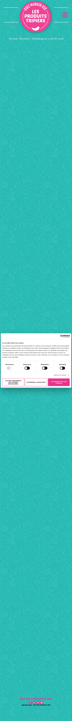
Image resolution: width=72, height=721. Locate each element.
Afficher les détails (60, 375)
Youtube (41, 702)
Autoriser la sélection (36, 382)
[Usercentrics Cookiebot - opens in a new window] (61, 336)
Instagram (34, 702)
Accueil (13, 38)
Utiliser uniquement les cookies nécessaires (13, 382)
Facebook (30, 702)
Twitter (37, 702)
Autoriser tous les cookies (59, 382)
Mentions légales (27, 705)
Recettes (25, 38)
